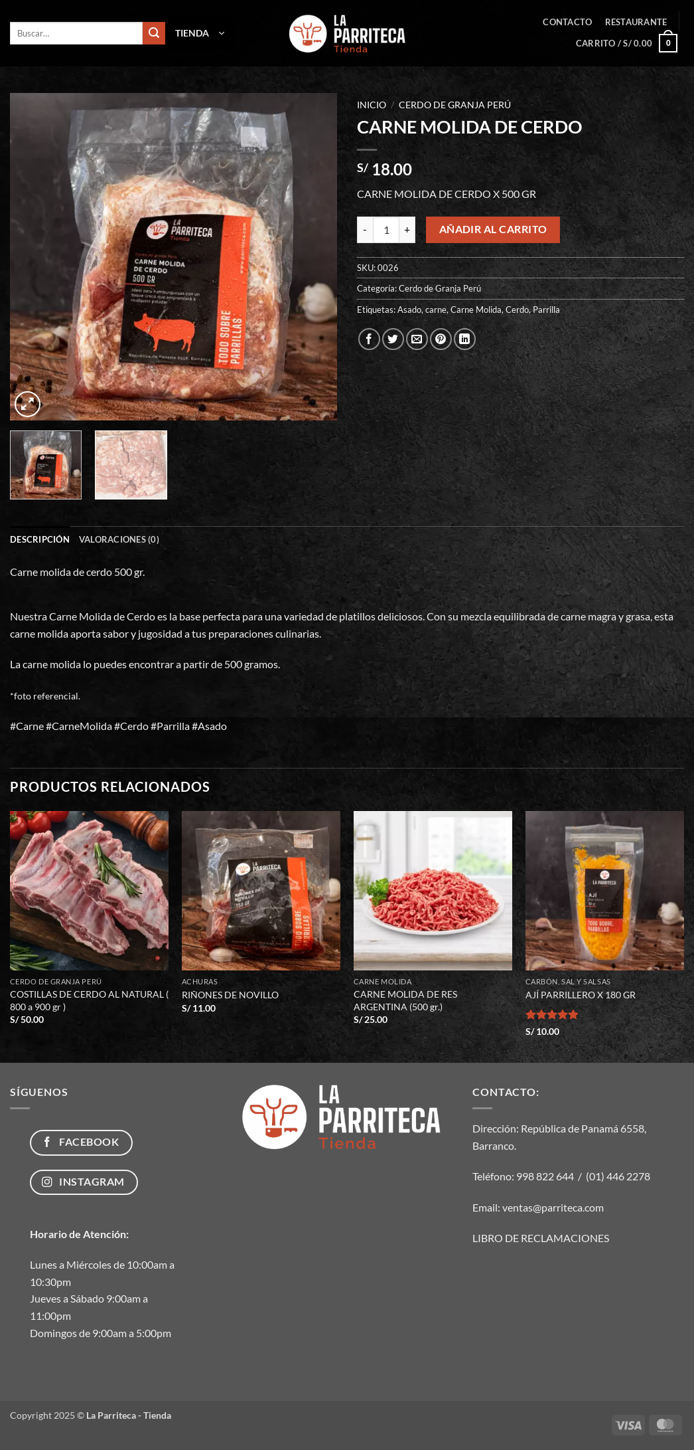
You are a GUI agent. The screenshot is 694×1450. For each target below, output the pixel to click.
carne (436, 309)
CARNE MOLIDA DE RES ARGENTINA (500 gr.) (405, 1000)
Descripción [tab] (40, 539)
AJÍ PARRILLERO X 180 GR (580, 994)
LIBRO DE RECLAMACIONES (540, 1237)
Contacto (567, 22)
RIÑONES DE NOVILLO (230, 994)
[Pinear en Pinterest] (441, 339)
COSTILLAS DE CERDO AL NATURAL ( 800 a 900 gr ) (89, 1000)
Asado (409, 309)
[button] (199, 33)
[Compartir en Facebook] (369, 339)
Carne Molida (476, 309)
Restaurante (636, 22)
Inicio (371, 105)
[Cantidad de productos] (386, 230)
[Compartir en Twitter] (393, 339)
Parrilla (546, 309)
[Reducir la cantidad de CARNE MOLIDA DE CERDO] (365, 230)
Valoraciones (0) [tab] (119, 539)
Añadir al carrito (493, 229)
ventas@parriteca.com (553, 1207)
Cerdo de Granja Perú (455, 105)
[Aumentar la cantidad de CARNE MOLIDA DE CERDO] (407, 230)
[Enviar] (154, 33)
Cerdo (517, 309)
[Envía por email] (417, 339)
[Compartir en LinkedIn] (465, 339)
